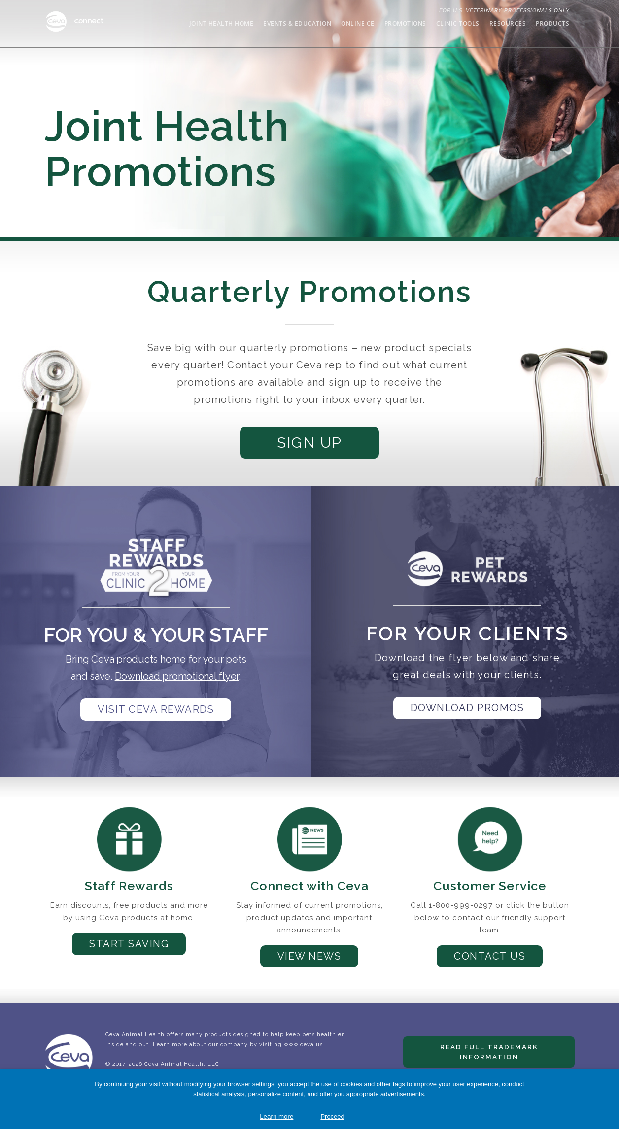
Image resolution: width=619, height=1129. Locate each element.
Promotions (405, 23)
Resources (507, 23)
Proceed (332, 1116)
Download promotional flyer (177, 682)
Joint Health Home (221, 23)
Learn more (276, 1116)
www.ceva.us (303, 1055)
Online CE (358, 23)
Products (552, 23)
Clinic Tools (458, 23)
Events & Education (297, 23)
